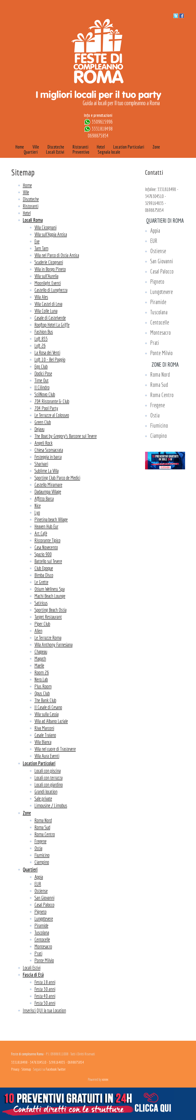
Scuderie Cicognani (48, 262)
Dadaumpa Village (47, 491)
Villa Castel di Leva (48, 304)
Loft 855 (41, 338)
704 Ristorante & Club (51, 401)
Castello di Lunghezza (50, 290)
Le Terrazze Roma (47, 637)
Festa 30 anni (44, 989)
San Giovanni (44, 897)
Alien (38, 630)
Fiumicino (42, 855)
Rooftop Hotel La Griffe (52, 325)
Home (27, 185)
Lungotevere (43, 918)
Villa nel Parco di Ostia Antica (56, 255)
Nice (37, 505)
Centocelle (42, 939)
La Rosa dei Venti (47, 352)
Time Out (41, 380)
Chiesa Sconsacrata (48, 450)
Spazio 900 (43, 554)
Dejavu (39, 429)
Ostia (38, 848)
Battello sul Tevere (48, 561)
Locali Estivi (31, 967)
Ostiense (41, 891)
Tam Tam (41, 248)
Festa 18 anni (44, 982)
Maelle (39, 665)
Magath (40, 658)
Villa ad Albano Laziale (51, 721)
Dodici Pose (43, 373)
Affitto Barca (44, 498)
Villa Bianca (42, 742)
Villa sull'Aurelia (46, 276)
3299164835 (154, 203)
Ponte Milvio (44, 960)
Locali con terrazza (48, 777)
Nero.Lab (41, 679)
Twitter (61, 1069)
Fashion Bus (43, 331)
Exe (37, 241)
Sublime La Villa (46, 471)
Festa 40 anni (44, 996)
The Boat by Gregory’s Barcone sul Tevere (65, 436)
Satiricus (41, 603)
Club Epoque (43, 568)
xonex (105, 1079)
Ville (26, 192)
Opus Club (42, 693)
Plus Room (43, 686)
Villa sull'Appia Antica (50, 234)
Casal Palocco (44, 904)
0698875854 (98, 135)
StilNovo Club (44, 394)
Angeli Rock (43, 443)
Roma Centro (44, 834)
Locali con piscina (47, 770)
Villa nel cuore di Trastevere (55, 749)
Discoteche (31, 199)
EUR (37, 884)
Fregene (40, 841)
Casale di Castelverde (50, 318)
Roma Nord (43, 820)
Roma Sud (42, 827)
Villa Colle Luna (45, 311)
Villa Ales (41, 297)
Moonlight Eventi (47, 283)
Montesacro (43, 946)
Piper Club (42, 624)
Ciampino (41, 862)
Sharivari (41, 464)
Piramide (41, 925)
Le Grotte (41, 582)
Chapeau (40, 651)
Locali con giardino (48, 784)
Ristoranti (30, 206)
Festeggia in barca (48, 457)
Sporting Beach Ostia (50, 610)
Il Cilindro (42, 387)
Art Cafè (40, 533)
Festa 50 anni (44, 1003)
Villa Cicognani (45, 227)
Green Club (42, 422)
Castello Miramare (48, 484)
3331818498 (102, 128)
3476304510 (154, 196)
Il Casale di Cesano (48, 707)
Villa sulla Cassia (46, 714)
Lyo (37, 512)
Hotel (27, 213)
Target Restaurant (48, 617)
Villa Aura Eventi (46, 756)
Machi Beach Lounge (49, 596)
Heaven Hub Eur (46, 526)
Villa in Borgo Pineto (50, 269)
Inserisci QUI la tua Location (44, 1010)
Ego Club (41, 366)
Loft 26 (40, 345)
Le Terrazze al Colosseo (51, 415)
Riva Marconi (44, 728)
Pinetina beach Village (51, 519)
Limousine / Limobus (50, 805)
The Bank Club (45, 700)
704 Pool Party (46, 408)
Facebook (51, 1069)
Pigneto (40, 911)
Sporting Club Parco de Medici (57, 477)
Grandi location (45, 791)
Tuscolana (41, 932)
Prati (38, 953)
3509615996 (102, 121)
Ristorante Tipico (47, 540)
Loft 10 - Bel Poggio (49, 359)
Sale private (43, 798)
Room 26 (41, 672)
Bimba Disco (43, 575)
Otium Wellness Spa (49, 589)
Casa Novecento (46, 547)
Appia (38, 877)
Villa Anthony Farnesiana (53, 644)
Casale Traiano (45, 735)
